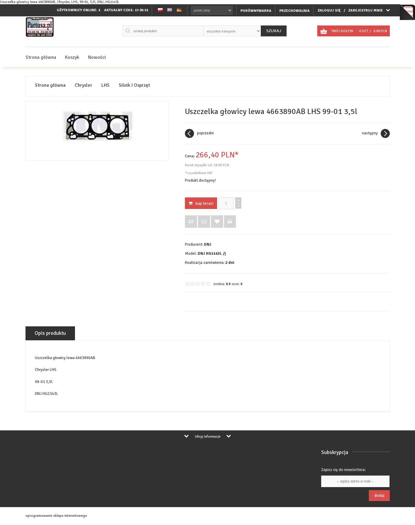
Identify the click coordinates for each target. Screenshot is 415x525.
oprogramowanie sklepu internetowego (56, 515)
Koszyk (72, 57)
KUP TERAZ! (201, 203)
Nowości (97, 57)
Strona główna (41, 57)
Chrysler (83, 85)
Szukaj (273, 30)
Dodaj (379, 495)
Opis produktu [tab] (50, 333)
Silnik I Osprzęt (134, 85)
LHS (105, 85)
